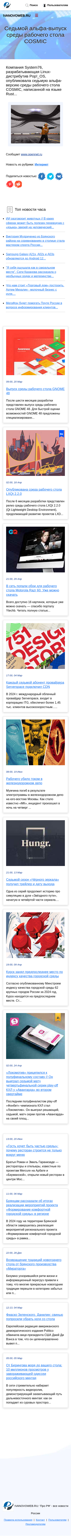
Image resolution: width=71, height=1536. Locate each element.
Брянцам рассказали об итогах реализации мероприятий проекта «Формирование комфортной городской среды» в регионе (32, 1207)
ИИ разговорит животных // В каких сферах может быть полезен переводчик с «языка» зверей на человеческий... (35, 223)
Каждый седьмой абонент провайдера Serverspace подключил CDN (35, 685)
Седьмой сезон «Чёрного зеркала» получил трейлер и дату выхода (32, 882)
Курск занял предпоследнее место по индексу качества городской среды (34, 974)
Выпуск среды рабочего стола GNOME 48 (35, 391)
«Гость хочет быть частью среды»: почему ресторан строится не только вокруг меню (34, 1150)
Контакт (40, 1519)
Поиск (31, 5)
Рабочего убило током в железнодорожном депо (24, 781)
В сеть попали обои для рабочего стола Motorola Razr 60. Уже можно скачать (32, 590)
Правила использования (18, 1519)
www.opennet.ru (31, 154)
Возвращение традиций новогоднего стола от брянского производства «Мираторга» (33, 1264)
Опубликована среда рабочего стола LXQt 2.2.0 (34, 492)
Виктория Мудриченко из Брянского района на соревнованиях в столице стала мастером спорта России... (35, 241)
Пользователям (55, 5)
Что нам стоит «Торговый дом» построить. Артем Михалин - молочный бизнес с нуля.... (35, 289)
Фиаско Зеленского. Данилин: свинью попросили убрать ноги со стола (34, 1317)
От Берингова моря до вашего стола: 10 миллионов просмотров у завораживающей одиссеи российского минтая (34, 1371)
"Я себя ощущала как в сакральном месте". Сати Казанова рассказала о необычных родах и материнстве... (31, 272)
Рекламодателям (35, 1524)
